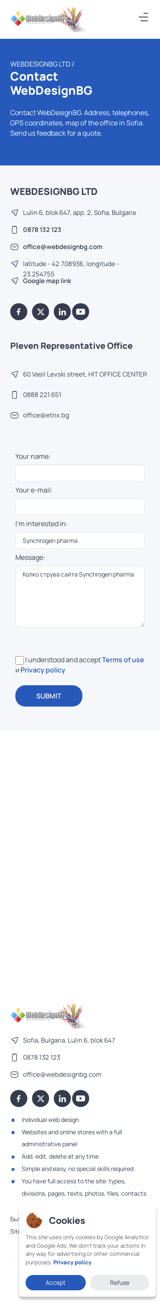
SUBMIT (48, 696)
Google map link (47, 280)
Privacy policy (42, 670)
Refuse (119, 1282)
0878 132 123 (42, 229)
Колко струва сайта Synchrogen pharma (80, 596)
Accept (56, 1282)
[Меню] (144, 17)
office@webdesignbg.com (62, 246)
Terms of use (123, 659)
